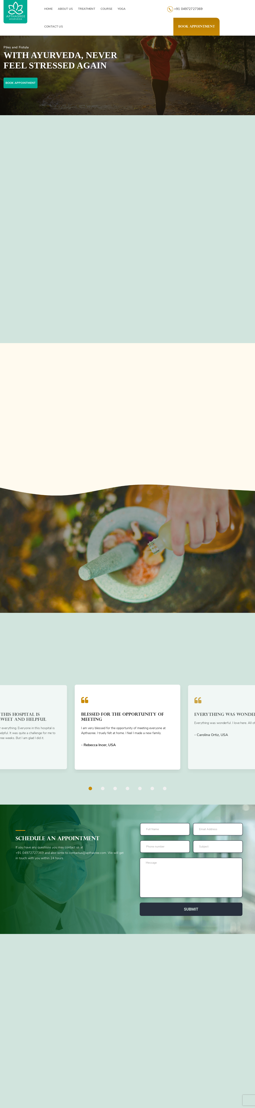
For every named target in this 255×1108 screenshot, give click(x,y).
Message (191, 878)
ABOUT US (65, 9)
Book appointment (20, 83)
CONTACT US (53, 27)
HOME (48, 9)
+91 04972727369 (185, 9)
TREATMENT (86, 9)
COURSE (106, 9)
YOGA (122, 9)
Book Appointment (196, 26)
